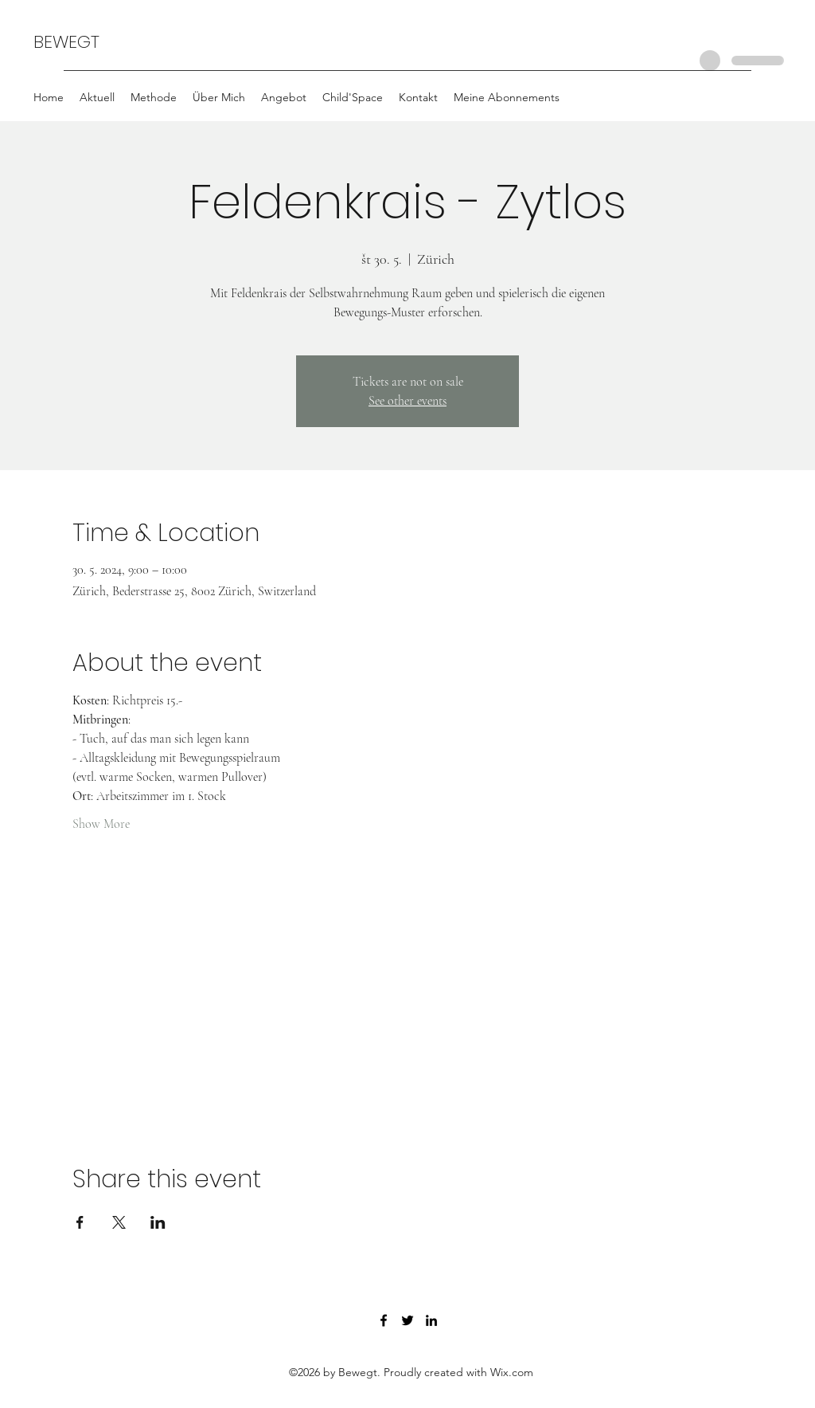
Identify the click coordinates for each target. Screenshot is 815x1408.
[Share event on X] (119, 1222)
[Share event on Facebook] (80, 1222)
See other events (407, 401)
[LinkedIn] (431, 1320)
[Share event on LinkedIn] (158, 1222)
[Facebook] (384, 1320)
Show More (101, 824)
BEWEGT (66, 41)
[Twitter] (407, 1320)
